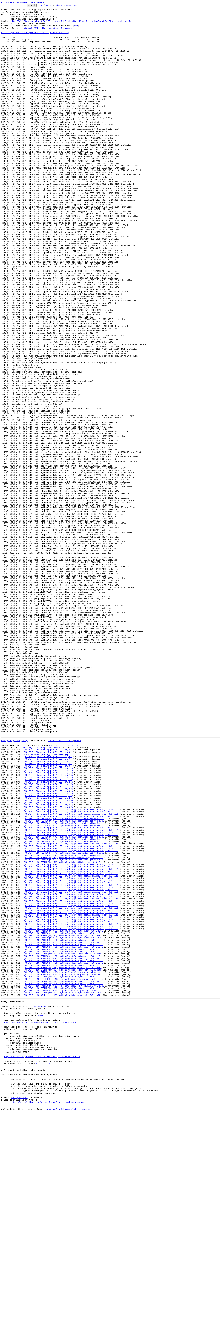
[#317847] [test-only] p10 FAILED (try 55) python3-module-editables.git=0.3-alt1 (71, 1044)
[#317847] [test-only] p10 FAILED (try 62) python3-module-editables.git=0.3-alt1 (71, 1063)
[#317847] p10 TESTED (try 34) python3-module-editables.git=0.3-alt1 (64, 986)
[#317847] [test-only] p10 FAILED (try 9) (48, 917)
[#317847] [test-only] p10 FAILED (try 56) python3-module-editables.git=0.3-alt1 (71, 1046)
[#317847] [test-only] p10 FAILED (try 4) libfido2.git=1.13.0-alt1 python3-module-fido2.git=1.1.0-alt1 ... (74, 24)
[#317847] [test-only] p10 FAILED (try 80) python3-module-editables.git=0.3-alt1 (71, 1110)
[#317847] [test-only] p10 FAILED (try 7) (48, 912)
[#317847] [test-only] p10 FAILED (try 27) (48, 967)
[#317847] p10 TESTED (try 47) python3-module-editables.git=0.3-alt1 (64, 1022)
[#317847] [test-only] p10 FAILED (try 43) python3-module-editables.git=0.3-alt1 (71, 1011)
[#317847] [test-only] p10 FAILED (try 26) (48, 964)
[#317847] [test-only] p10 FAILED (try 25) (48, 961)
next (3, 887)
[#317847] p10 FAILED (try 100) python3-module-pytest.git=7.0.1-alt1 (64, 1165)
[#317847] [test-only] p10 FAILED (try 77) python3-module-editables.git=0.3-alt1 (71, 1101)
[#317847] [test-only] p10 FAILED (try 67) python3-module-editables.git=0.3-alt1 (71, 1077)
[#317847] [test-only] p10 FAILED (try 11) (48, 923)
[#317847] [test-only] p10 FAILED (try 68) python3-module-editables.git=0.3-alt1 (71, 1079)
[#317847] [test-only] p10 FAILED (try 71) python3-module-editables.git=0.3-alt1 (71, 1088)
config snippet (19, 1314)
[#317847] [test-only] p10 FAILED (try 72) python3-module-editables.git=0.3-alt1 (71, 1090)
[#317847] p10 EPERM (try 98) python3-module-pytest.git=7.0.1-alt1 (62, 1159)
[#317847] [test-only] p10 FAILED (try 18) (48, 942)
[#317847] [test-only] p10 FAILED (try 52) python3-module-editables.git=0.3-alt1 (71, 1035)
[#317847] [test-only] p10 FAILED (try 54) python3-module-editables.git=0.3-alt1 (71, 1041)
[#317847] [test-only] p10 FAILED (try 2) (48, 898)
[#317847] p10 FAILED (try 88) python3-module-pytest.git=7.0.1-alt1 (63, 1132)
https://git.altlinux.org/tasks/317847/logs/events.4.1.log (35, 38)
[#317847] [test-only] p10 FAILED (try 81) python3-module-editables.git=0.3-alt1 (71, 1112)
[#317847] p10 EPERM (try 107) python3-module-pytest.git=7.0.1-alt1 (63, 1184)
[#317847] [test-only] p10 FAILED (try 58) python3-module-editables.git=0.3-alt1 (71, 1052)
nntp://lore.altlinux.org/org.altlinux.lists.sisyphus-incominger (48, 1319)
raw (76, 30)
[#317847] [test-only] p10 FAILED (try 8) (48, 914)
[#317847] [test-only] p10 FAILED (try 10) (48, 920)
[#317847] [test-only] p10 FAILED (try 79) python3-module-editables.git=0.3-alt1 (71, 1107)
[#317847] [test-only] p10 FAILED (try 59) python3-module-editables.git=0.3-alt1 (71, 1055)
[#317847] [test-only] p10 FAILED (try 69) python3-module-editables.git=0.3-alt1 (71, 1082)
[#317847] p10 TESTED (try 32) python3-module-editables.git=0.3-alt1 (64, 980)
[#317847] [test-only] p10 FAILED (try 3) (48, 901)
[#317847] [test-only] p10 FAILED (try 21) (48, 950)
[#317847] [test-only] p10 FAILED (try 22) (48, 953)
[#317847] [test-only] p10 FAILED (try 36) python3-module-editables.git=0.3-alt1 (71, 991)
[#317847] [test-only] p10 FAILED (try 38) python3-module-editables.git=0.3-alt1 (71, 997)
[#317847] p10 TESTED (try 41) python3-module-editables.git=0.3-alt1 (64, 1005)
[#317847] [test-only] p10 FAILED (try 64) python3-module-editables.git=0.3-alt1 (71, 1068)
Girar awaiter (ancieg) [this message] (46, 903)
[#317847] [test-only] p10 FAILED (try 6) (48, 909)
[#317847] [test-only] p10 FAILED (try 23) (48, 956)
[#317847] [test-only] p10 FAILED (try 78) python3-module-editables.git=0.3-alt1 (71, 1104)
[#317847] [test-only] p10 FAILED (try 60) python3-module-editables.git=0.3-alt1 (71, 1057)
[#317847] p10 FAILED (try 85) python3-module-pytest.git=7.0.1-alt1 (63, 1123)
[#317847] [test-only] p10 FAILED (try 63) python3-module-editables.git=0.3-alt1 (71, 1066)
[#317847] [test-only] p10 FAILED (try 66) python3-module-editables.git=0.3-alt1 (71, 1074)
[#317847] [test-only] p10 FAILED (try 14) (48, 931)
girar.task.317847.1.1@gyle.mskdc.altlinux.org (45, 33)
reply (25, 887)
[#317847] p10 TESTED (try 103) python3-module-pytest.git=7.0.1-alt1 (64, 1173)
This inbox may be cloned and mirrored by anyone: (29, 1286)
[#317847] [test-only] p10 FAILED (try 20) (48, 947)
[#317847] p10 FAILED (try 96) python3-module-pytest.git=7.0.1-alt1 (63, 1154)
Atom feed (76, 5)
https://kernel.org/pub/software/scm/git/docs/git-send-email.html (42, 1265)
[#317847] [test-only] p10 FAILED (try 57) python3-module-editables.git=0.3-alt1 (71, 1049)
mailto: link (43, 1273)
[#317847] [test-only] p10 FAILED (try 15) (48, 934)
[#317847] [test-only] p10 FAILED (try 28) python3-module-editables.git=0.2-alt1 (71, 969)
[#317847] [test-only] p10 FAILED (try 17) (48, 939)
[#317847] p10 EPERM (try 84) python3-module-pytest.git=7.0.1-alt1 (62, 1121)
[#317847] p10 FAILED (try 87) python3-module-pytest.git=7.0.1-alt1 (63, 1129)
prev (9, 887)
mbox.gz (70, 892)
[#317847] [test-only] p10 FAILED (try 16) (48, 936)
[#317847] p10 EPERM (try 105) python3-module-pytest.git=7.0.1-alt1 (63, 1178)
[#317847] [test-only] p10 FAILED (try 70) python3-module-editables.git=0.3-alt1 (71, 1085)
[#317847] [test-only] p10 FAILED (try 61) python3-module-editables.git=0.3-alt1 (71, 1060)
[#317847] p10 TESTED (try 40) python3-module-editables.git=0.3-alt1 (64, 1002)
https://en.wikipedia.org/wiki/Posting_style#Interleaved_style (40, 1224)
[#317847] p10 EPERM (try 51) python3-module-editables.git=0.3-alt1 (63, 1033)
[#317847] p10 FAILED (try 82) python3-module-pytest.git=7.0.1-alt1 (63, 1115)
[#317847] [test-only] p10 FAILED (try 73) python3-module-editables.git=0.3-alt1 (71, 1093)
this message (39, 1205)
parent (16, 887)
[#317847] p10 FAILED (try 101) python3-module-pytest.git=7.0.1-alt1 (64, 1167)
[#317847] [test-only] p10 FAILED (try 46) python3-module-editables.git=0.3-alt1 (71, 1019)
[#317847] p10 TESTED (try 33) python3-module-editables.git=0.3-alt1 (64, 983)
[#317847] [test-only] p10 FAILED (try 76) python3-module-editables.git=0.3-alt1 (71, 1099)
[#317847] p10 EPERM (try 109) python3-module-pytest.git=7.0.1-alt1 (63, 1189)
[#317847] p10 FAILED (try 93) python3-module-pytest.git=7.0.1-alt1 (63, 1145)
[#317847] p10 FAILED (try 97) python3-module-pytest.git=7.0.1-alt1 (63, 1156)
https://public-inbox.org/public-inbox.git (67, 1327)
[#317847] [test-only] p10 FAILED (41, 895)
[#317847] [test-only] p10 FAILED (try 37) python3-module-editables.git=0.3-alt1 (71, 994)
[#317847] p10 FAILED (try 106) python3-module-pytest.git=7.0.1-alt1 (64, 1181)
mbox (40, 1216)
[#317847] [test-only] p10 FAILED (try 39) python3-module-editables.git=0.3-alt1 (71, 1000)
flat (51, 892)
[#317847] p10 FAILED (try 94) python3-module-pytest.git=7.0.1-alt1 (63, 1148)
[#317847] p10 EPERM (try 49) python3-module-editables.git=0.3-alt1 (63, 1027)
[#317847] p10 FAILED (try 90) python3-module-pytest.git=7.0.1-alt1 (63, 1137)
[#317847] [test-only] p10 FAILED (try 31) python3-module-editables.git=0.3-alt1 (71, 978)
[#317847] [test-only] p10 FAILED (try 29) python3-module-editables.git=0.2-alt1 (71, 972)
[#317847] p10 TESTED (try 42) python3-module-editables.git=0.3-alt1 (64, 1008)
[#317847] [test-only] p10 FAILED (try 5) (48, 906)
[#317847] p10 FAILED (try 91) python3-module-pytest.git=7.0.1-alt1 (63, 1140)
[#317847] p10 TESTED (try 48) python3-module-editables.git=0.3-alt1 (64, 1024)
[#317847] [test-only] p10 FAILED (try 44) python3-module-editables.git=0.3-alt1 (71, 1013)
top (91, 892)
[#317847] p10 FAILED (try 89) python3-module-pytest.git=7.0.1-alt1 (63, 1134)
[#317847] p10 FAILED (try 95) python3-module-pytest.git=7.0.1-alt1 (63, 1151)
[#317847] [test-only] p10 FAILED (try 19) (48, 945)
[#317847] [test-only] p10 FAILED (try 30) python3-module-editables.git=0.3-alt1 (71, 975)
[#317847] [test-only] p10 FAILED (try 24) (48, 958)
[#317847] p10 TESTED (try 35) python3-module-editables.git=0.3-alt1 (64, 989)
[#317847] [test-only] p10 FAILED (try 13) (48, 928)
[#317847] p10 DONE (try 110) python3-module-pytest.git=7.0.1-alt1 (62, 1192)
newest (77, 887)
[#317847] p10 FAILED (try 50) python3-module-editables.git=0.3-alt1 (64, 1030)
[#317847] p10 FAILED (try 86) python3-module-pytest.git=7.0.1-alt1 (63, 1126)
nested (58, 892)
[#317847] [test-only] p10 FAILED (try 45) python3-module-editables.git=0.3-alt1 (71, 1016)
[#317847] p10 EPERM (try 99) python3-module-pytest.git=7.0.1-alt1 (62, 1162)
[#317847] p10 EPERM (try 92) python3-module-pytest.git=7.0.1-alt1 (62, 1143)
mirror (64, 5)
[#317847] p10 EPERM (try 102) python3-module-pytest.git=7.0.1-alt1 (63, 1170)
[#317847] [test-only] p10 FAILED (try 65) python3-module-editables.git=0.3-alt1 (71, 1071)
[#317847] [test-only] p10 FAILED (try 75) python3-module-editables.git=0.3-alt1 (71, 1096)
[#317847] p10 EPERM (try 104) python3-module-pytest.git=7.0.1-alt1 (63, 1176)
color (54, 5)
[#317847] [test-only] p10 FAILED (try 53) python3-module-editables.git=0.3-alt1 (71, 1038)
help (45, 5)
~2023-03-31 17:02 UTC (60, 887)
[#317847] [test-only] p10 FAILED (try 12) (48, 925)
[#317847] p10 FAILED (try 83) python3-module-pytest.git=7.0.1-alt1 (63, 1118)
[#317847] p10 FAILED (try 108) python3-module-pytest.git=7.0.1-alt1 (64, 1187)
